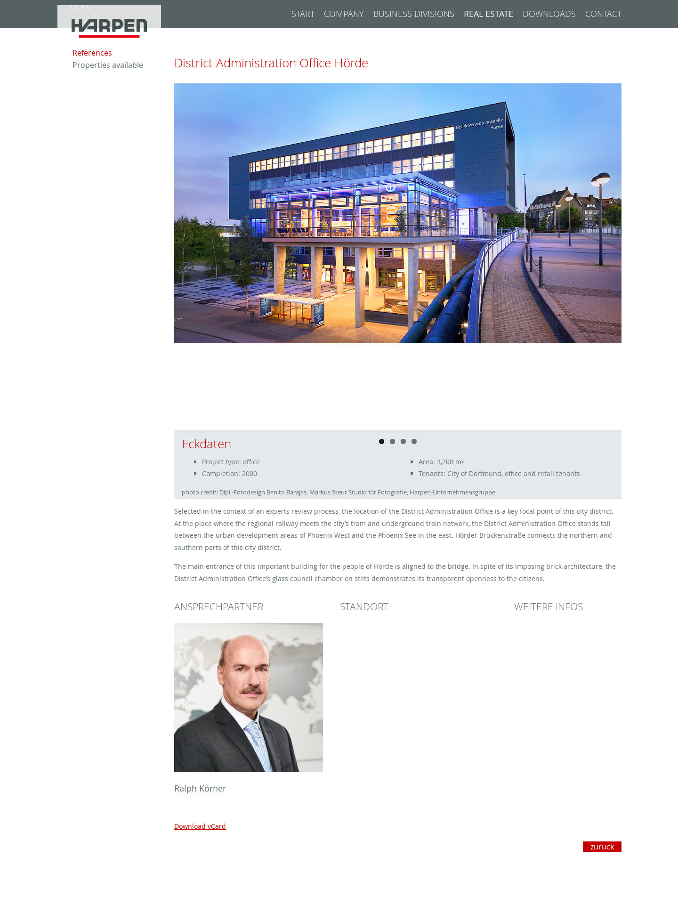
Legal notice (602, 869)
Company (344, 13)
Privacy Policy (600, 878)
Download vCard (200, 826)
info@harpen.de (397, 878)
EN (85, 7)
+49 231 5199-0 (396, 869)
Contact (603, 13)
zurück (602, 846)
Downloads (549, 13)
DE (75, 7)
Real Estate (488, 13)
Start (303, 13)
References (92, 69)
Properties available (108, 81)
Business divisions (413, 13)
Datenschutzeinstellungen (579, 888)
